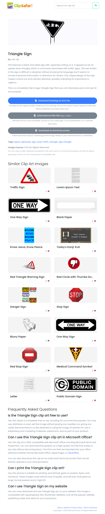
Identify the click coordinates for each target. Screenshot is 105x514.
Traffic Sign (17, 187)
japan (17, 141)
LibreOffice (73, 452)
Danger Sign (18, 307)
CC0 (26, 147)
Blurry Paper (18, 336)
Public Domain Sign (69, 396)
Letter (13, 396)
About (59, 508)
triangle (53, 141)
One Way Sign (19, 217)
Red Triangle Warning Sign (27, 277)
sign (34, 141)
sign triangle (65, 141)
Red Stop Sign (19, 366)
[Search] (74, 5)
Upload (67, 508)
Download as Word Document (52, 130)
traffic (46, 141)
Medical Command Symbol (74, 366)
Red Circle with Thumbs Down (76, 277)
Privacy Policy (76, 508)
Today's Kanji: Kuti (68, 247)
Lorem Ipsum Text (68, 187)
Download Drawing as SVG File (52, 100)
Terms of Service (90, 508)
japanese (26, 141)
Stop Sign (63, 307)
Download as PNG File (52, 115)
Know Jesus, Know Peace (26, 247)
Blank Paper (64, 217)
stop (39, 141)
